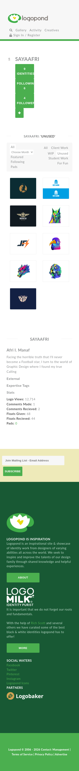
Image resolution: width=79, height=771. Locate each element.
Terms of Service (22, 754)
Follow (19, 113)
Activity (35, 30)
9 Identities (25, 71)
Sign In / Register (24, 35)
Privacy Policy (44, 754)
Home (39, 18)
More (23, 648)
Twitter (12, 669)
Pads (14, 167)
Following (18, 162)
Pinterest (13, 674)
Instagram (14, 678)
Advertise (61, 754)
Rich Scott (38, 623)
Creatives (52, 30)
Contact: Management (55, 749)
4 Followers (25, 100)
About (23, 577)
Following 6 (25, 86)
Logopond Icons (18, 683)
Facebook (13, 665)
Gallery (21, 30)
